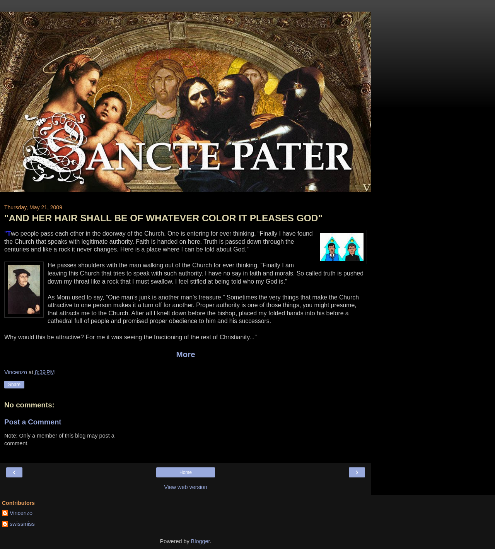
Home (185, 472)
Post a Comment (32, 422)
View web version (185, 487)
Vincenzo (21, 513)
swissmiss (22, 524)
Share (14, 384)
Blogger (200, 541)
